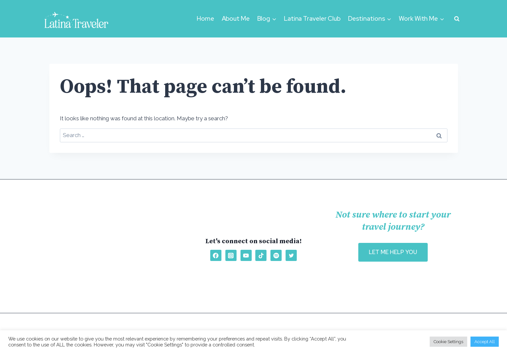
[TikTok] (260, 255)
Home (205, 18)
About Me (236, 18)
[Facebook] (215, 255)
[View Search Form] (457, 18)
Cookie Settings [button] (448, 341)
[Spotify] (276, 255)
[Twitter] (291, 255)
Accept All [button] (484, 341)
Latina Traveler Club (312, 18)
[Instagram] (231, 255)
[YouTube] (246, 255)
